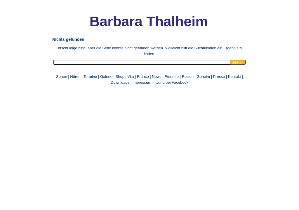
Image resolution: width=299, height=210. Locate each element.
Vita (130, 76)
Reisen (188, 76)
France (143, 76)
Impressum (142, 82)
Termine (91, 76)
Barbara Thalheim (149, 21)
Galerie (106, 76)
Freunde (171, 76)
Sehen (61, 76)
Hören (75, 76)
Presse (219, 76)
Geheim (204, 76)
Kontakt (234, 76)
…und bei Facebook (171, 82)
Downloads (120, 82)
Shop (120, 76)
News (156, 76)
